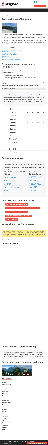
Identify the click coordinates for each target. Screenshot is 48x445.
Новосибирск (5, 404)
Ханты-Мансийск (6, 422)
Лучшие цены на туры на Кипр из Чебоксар (12, 50)
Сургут (4, 413)
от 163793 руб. (34, 184)
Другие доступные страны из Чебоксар (11, 59)
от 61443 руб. (35, 187)
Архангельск (5, 386)
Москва (7, 180)
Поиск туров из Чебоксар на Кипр (10, 57)
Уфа (6, 190)
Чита (3, 429)
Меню (5, 10)
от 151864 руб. (34, 190)
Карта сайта (31, 441)
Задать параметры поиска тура (37, 443)
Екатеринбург (10, 177)
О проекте (26, 441)
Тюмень (4, 418)
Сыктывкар (5, 416)
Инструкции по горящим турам (9, 53)
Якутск (4, 432)
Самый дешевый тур (7, 51)
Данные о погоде (5, 443)
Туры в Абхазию (12, 373)
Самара (7, 184)
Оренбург (4, 409)
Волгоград (4, 393)
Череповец (5, 427)
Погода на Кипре (6, 56)
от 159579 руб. (34, 177)
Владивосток (5, 391)
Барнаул (4, 389)
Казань (4, 398)
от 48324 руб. (35, 180)
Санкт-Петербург (11, 187)
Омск (3, 407)
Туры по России (27, 373)
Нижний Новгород (6, 402)
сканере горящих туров (29, 239)
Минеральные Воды (7, 400)
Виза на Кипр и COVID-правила (9, 54)
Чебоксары (5, 425)
